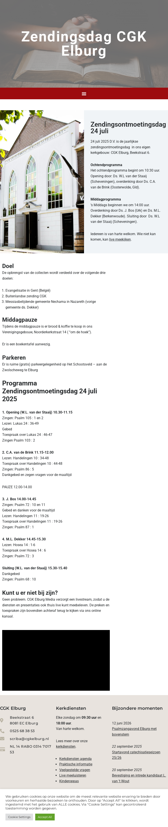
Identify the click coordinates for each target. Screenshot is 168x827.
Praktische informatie (75, 765)
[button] (84, 93)
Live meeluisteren (72, 777)
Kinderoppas (69, 782)
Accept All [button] (45, 817)
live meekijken (120, 240)
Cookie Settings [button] (19, 817)
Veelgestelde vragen (74, 771)
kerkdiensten (65, 747)
